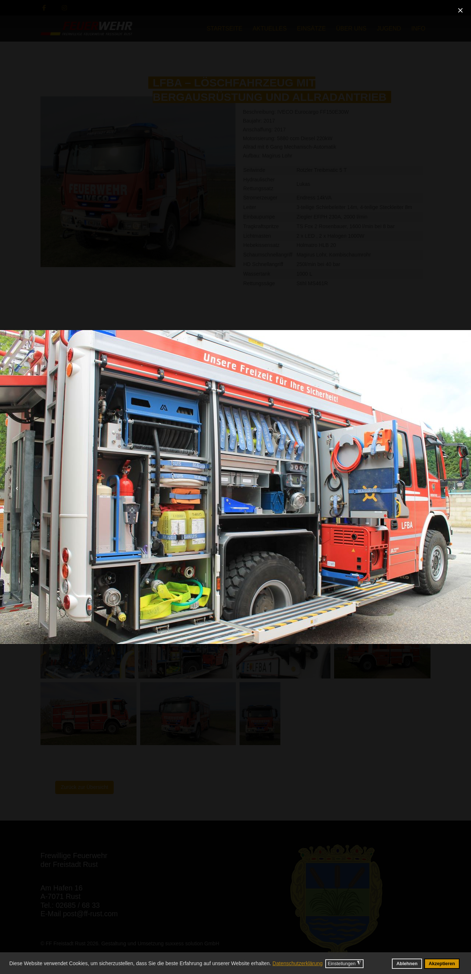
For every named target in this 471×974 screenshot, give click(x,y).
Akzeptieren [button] (442, 963)
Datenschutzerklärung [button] (298, 963)
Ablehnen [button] (406, 963)
